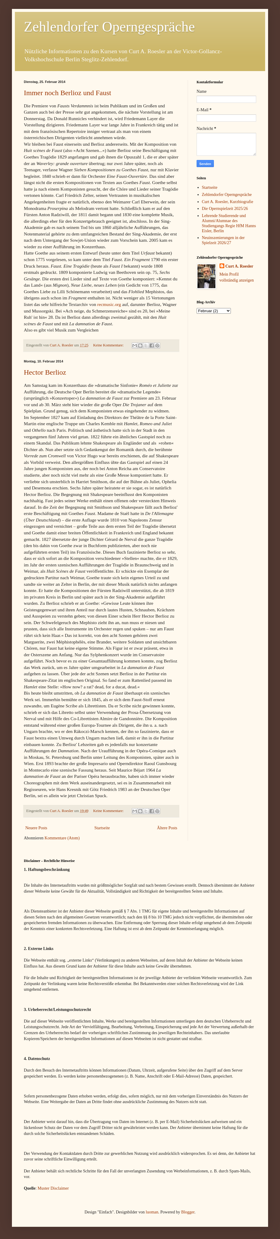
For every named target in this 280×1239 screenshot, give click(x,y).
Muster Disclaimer (53, 1188)
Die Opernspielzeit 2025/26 (225, 208)
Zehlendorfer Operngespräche (109, 26)
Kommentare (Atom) (62, 838)
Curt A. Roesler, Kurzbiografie (227, 202)
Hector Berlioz (45, 372)
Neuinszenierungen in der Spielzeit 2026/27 (223, 240)
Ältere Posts (167, 828)
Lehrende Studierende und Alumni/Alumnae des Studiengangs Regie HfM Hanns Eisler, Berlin (229, 223)
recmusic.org (109, 304)
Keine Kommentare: (109, 345)
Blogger (187, 1212)
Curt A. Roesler (239, 266)
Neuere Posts (36, 828)
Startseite (102, 828)
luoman (152, 1212)
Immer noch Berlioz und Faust (67, 93)
